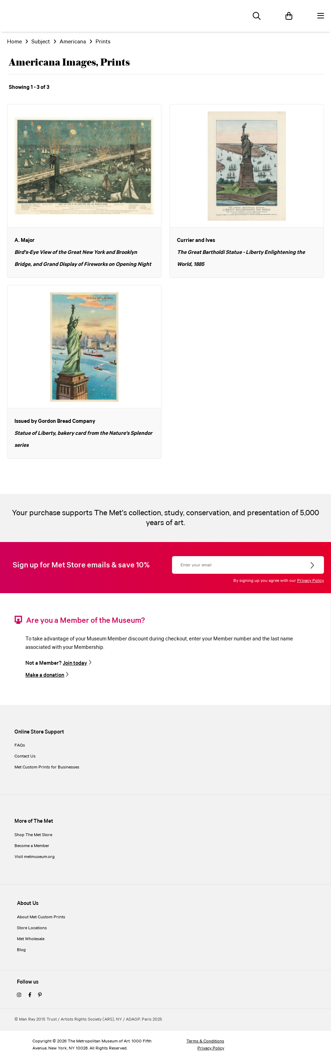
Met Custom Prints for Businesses (46, 767)
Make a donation (44, 675)
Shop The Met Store (33, 835)
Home (14, 41)
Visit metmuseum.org (34, 857)
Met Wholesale (30, 939)
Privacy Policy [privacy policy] (210, 1048)
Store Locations (32, 928)
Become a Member (31, 846)
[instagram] (19, 995)
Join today (75, 663)
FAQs (19, 745)
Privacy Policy (310, 581)
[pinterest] (40, 995)
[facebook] (29, 995)
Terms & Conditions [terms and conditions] (205, 1041)
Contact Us (25, 756)
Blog (21, 950)
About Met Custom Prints (41, 917)
